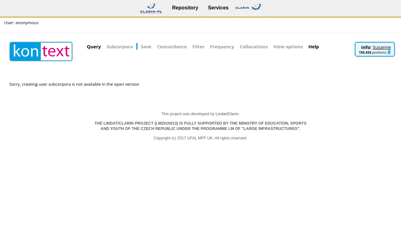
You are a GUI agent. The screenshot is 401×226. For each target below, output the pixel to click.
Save (146, 46)
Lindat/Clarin (227, 114)
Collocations (254, 46)
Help (314, 46)
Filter (198, 46)
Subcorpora (120, 46)
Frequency (222, 46)
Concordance (172, 46)
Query (94, 46)
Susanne (382, 47)
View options (288, 46)
